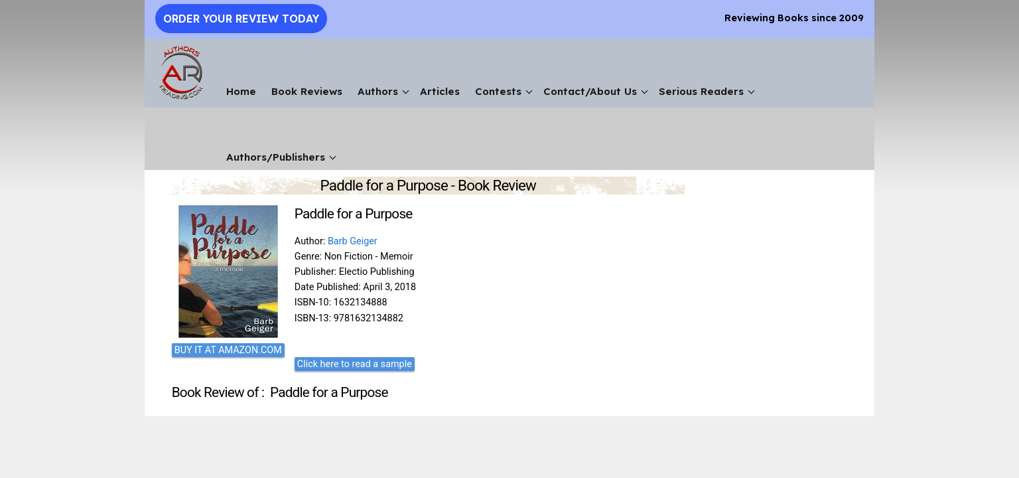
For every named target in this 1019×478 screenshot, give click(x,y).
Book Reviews (306, 91)
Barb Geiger (352, 241)
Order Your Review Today (241, 18)
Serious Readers (701, 91)
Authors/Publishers (275, 157)
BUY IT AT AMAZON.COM (228, 350)
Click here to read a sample (354, 364)
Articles (440, 91)
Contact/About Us (590, 91)
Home (241, 91)
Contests (498, 91)
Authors (378, 91)
